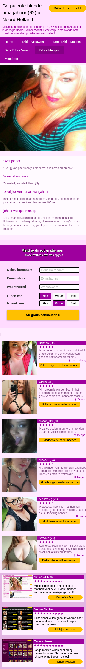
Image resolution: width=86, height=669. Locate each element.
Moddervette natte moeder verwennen (60, 440)
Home (9, 42)
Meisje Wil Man (65, 597)
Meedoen (11, 59)
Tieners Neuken (65, 661)
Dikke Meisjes (49, 50)
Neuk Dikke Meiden (67, 42)
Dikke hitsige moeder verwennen (60, 482)
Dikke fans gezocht (67, 8)
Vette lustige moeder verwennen (59, 365)
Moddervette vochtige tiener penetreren (60, 522)
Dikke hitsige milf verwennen (59, 560)
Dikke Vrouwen (33, 42)
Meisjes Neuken (65, 629)
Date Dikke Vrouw (17, 50)
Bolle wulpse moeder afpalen (59, 404)
